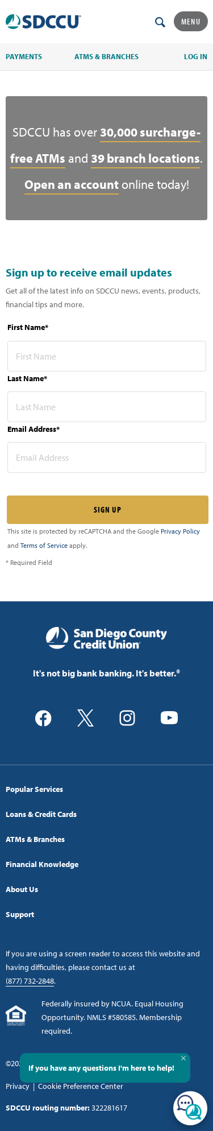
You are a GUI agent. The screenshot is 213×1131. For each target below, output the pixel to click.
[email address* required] (106, 457)
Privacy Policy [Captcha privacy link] (180, 531)
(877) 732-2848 (30, 981)
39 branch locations (145, 158)
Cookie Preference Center (80, 1086)
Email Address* (33, 429)
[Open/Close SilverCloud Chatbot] (190, 1108)
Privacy (18, 1086)
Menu (191, 21)
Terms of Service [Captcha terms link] (44, 545)
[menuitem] (106, 789)
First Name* (27, 327)
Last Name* (27, 378)
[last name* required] (106, 406)
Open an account (71, 184)
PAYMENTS (24, 56)
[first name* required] (106, 356)
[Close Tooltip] (183, 1058)
